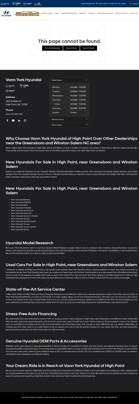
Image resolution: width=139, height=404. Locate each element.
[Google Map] (113, 103)
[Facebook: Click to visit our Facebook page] (7, 121)
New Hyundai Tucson (20, 224)
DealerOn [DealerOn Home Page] (40, 397)
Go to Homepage (52, 48)
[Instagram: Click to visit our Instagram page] (25, 121)
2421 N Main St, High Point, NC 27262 (111, 4)
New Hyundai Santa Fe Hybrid (24, 216)
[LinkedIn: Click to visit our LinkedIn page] (19, 121)
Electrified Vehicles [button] (69, 13)
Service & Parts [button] (121, 13)
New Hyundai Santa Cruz (22, 210)
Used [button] (57, 13)
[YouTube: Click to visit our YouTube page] (13, 121)
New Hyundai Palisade (21, 208)
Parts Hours (69, 125)
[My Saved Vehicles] (133, 4)
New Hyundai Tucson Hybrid (23, 227)
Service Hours (69, 119)
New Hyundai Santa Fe (21, 213)
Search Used (88, 48)
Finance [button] (91, 13)
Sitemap (48, 397)
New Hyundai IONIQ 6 (21, 202)
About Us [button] (134, 13)
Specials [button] (82, 13)
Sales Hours (69, 80)
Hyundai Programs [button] (105, 13)
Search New (71, 48)
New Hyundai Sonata (20, 219)
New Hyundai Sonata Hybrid (23, 221)
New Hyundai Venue (20, 229)
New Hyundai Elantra (20, 200)
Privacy (55, 397)
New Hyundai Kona (19, 205)
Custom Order (46, 13)
